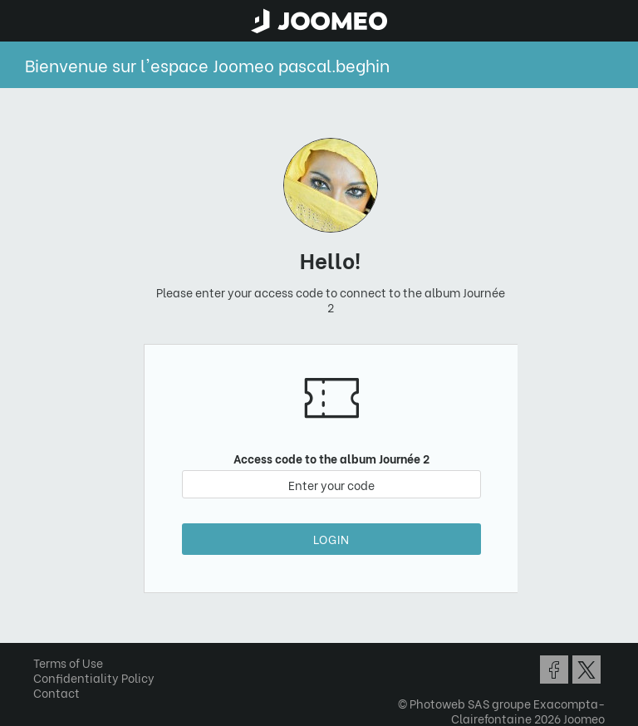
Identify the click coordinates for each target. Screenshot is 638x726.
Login (331, 538)
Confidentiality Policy (94, 677)
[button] (44, 640)
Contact (56, 692)
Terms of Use (68, 662)
